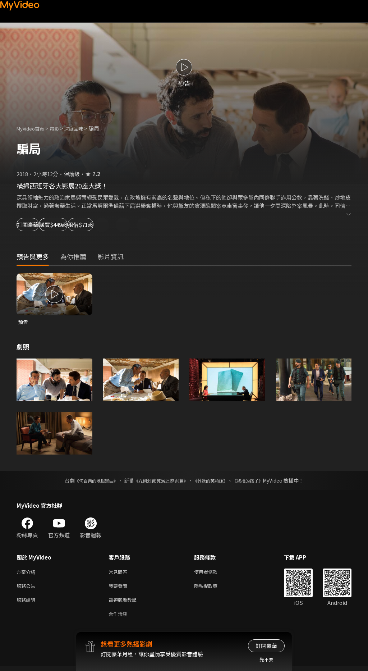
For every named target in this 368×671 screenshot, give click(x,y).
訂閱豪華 (36, 224)
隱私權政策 (211, 588)
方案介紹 (27, 573)
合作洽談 (119, 618)
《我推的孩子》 (258, 481)
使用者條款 (211, 573)
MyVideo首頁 (33, 128)
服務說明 (27, 603)
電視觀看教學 (125, 603)
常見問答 (119, 573)
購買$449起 (85, 224)
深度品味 (81, 128)
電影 (60, 128)
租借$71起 (135, 224)
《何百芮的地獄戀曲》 (86, 481)
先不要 (266, 659)
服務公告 (27, 588)
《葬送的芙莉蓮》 (216, 481)
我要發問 (119, 588)
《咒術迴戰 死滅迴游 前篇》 (159, 481)
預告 (23, 322)
